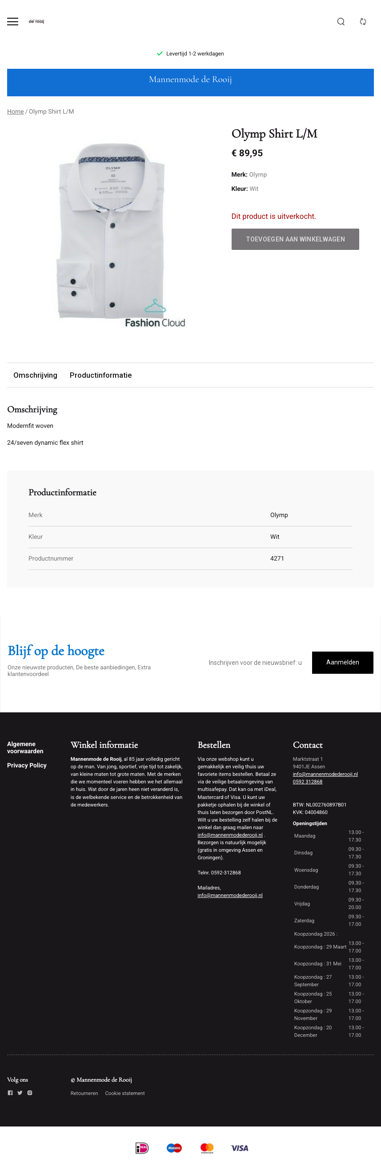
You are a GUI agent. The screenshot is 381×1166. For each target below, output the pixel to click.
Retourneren (84, 1093)
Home (15, 111)
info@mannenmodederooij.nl (230, 835)
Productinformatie (101, 375)
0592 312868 (308, 782)
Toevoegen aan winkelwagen (295, 239)
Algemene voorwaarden (25, 748)
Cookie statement (124, 1093)
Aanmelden (342, 662)
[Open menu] (12, 21)
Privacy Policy (27, 765)
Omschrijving (35, 375)
